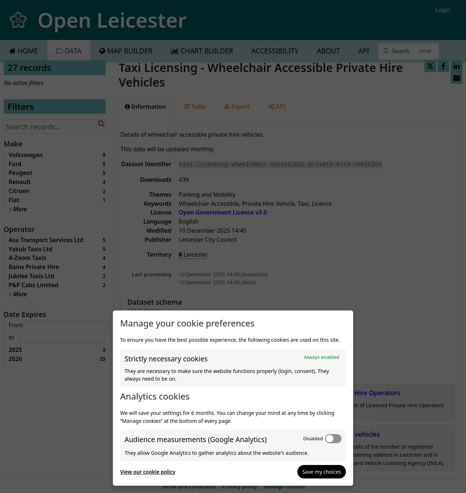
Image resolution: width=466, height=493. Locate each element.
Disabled (313, 438)
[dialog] (233, 398)
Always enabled (321, 357)
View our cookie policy (147, 471)
